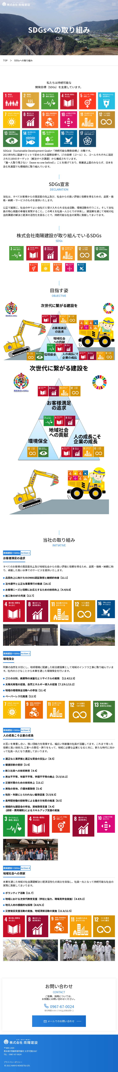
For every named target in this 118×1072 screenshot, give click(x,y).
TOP (5, 60)
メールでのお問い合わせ (61, 1021)
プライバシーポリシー (13, 1062)
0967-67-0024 (62, 1006)
